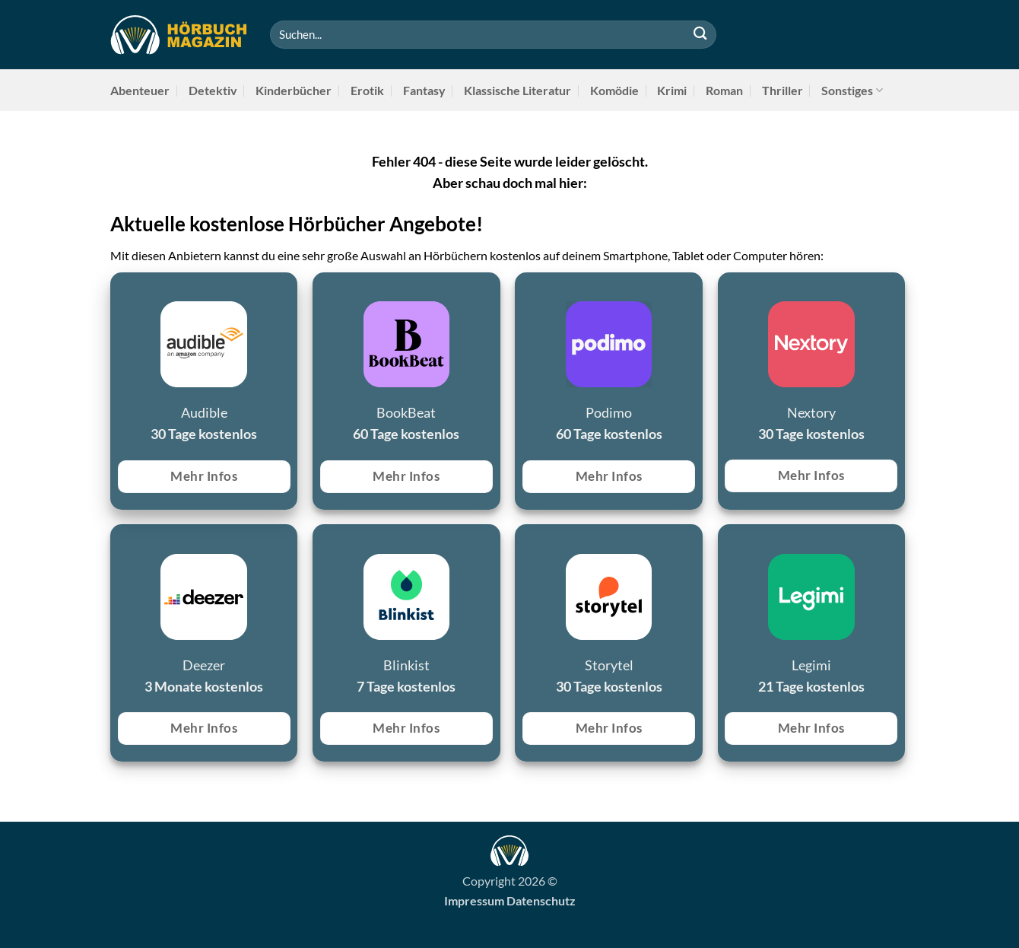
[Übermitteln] (700, 35)
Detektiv (213, 90)
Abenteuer (140, 90)
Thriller (782, 90)
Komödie (614, 90)
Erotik (367, 90)
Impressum (474, 900)
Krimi (672, 90)
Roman (724, 90)
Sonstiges (852, 90)
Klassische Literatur (517, 90)
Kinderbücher (294, 90)
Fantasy (424, 90)
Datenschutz (541, 900)
